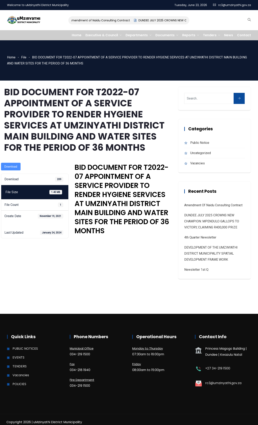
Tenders (209, 35)
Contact (244, 35)
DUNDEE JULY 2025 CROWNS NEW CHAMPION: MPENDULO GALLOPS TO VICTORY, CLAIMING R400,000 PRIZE (211, 221)
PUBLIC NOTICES (25, 348)
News (228, 35)
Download (10, 166)
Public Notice (199, 143)
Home (76, 35)
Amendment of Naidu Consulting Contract (102, 20)
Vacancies (197, 163)
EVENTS (18, 357)
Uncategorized (200, 153)
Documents (165, 35)
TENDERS (19, 366)
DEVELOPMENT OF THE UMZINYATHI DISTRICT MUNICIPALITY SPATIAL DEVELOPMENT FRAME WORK (211, 253)
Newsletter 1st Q (196, 270)
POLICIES (19, 384)
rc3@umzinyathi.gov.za (234, 5)
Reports (188, 35)
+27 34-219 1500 (217, 368)
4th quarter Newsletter (200, 237)
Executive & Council (101, 35)
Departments (137, 35)
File (23, 57)
